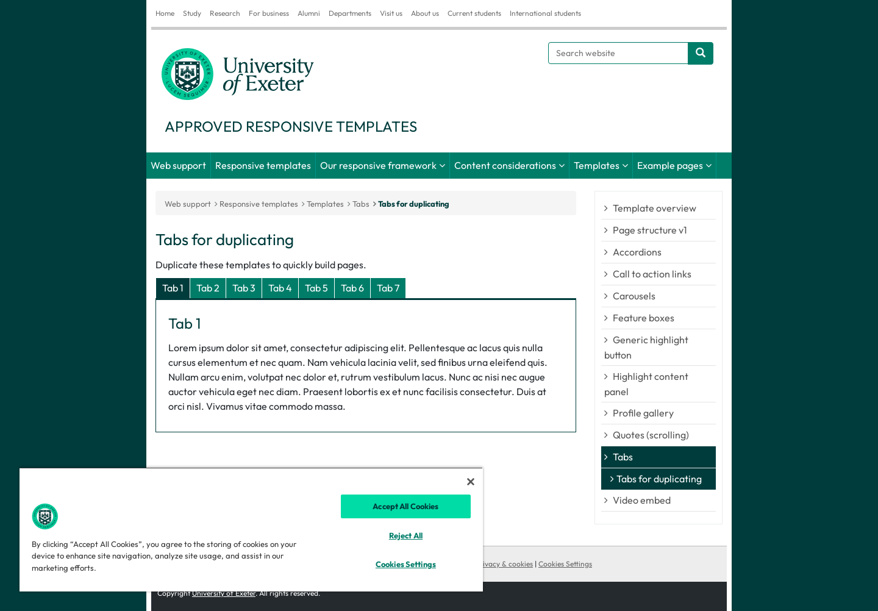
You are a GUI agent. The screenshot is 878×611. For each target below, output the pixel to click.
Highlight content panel (646, 384)
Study (192, 13)
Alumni (309, 13)
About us (425, 13)
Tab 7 (388, 288)
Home (164, 13)
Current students (474, 13)
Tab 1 (173, 288)
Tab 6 (352, 288)
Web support (178, 165)
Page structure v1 (650, 230)
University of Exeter (223, 593)
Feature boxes (643, 318)
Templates (596, 165)
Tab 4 (280, 288)
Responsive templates (263, 165)
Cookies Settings (565, 563)
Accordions (637, 252)
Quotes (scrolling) (651, 435)
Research (225, 13)
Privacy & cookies (504, 563)
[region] (251, 529)
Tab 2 (208, 288)
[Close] (470, 481)
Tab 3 (243, 288)
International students (545, 13)
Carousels (634, 296)
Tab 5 (316, 288)
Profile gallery (643, 413)
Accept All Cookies (405, 506)
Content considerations (505, 165)
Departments (350, 13)
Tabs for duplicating (413, 204)
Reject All (406, 535)
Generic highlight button (646, 347)
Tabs (623, 457)
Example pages (670, 165)
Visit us (391, 13)
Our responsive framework (378, 165)
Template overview (654, 208)
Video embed (642, 500)
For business (269, 13)
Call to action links (652, 274)
